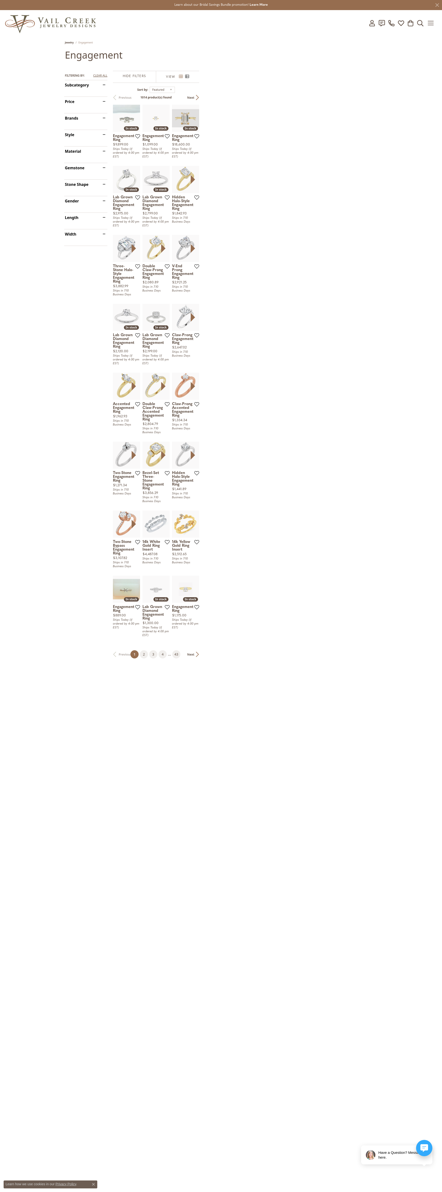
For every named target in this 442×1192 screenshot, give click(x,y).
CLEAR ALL (100, 75)
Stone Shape (76, 184)
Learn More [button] (259, 5)
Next (368, 97)
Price (69, 101)
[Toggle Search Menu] (420, 23)
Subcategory (77, 85)
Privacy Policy (65, 1184)
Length (71, 217)
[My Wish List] (401, 23)
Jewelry (69, 42)
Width (70, 234)
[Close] (437, 5)
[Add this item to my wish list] (197, 195)
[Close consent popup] (93, 1184)
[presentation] (373, 257)
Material (73, 151)
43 (265, 990)
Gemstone (75, 168)
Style (69, 135)
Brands (71, 118)
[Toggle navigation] (432, 23)
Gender (72, 201)
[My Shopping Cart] (410, 23)
